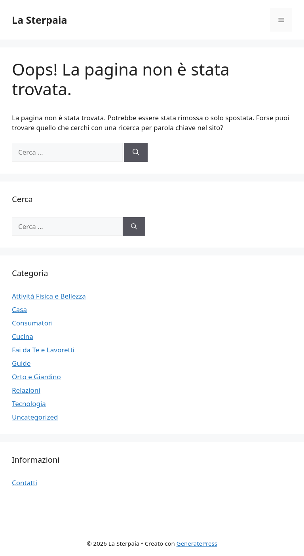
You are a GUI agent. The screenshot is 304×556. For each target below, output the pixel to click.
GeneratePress (197, 543)
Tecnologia (29, 403)
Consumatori (32, 322)
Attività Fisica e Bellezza (49, 296)
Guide (21, 363)
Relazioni (26, 390)
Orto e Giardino (36, 376)
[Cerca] (136, 152)
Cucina (22, 336)
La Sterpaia (39, 19)
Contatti (24, 482)
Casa (19, 309)
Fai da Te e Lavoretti (43, 349)
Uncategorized (35, 417)
